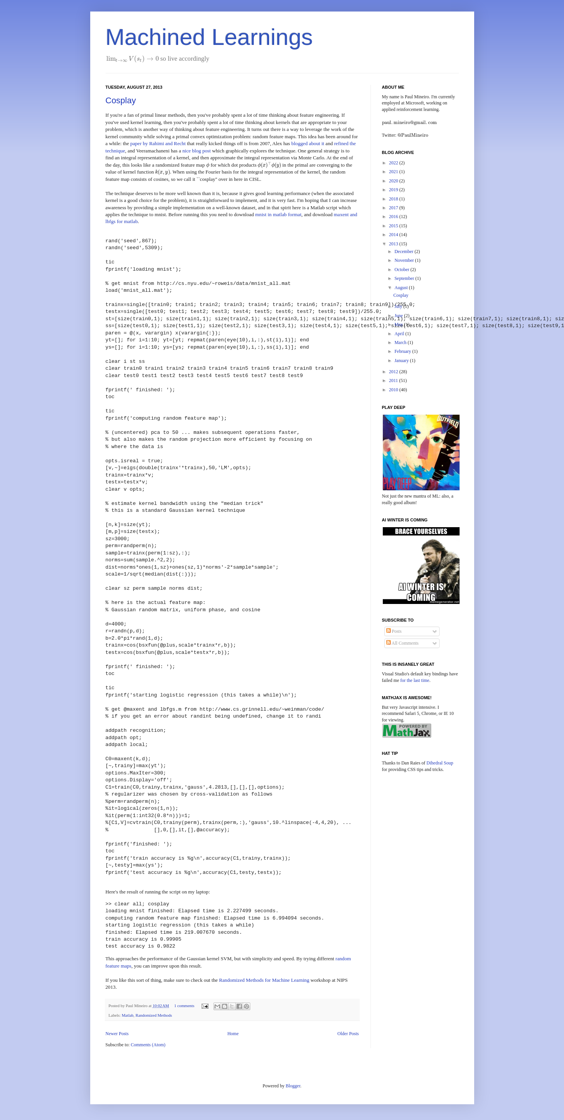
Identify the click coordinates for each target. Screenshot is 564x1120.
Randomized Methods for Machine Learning (264, 980)
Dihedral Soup (440, 763)
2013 (394, 243)
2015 (394, 225)
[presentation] (132, 58)
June (399, 315)
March (400, 342)
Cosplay (121, 100)
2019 (394, 189)
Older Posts (348, 1033)
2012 (394, 371)
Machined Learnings (209, 37)
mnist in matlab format (278, 214)
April (399, 333)
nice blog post (196, 151)
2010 (394, 389)
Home (232, 1033)
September (404, 278)
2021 (394, 171)
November (404, 260)
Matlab (128, 1015)
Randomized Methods (154, 1015)
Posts (394, 631)
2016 (394, 216)
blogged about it (307, 143)
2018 (394, 199)
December (404, 251)
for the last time (414, 680)
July (398, 306)
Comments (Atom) (148, 1044)
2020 (394, 181)
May (399, 324)
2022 (394, 162)
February (403, 351)
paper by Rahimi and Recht (157, 143)
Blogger (293, 1086)
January (402, 360)
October (402, 269)
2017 (394, 207)
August (401, 287)
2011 (394, 380)
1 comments (184, 1005)
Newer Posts (117, 1033)
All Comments (402, 643)
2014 (394, 234)
